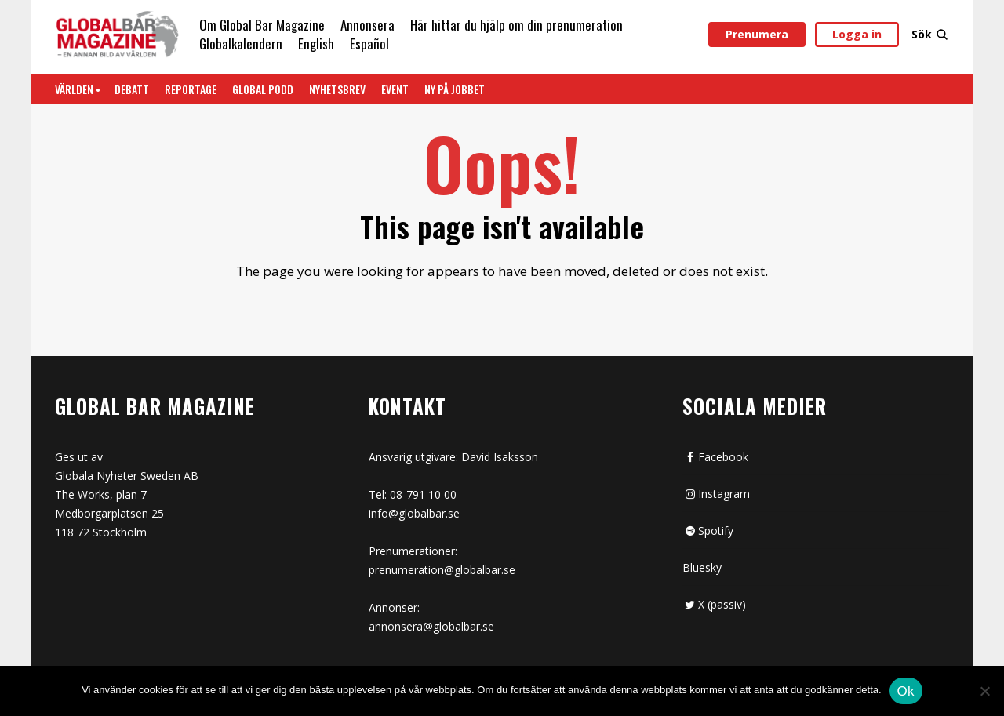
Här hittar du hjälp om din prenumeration (516, 25)
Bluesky (702, 567)
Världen (74, 89)
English (316, 43)
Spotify (707, 530)
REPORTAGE (190, 89)
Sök (930, 34)
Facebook (715, 456)
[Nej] (984, 692)
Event (395, 89)
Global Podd (262, 89)
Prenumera (757, 34)
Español (369, 43)
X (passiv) (714, 604)
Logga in (857, 34)
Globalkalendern (240, 43)
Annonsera (367, 25)
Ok (906, 691)
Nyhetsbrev (337, 89)
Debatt (132, 89)
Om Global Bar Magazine (262, 25)
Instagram (716, 493)
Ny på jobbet (454, 89)
